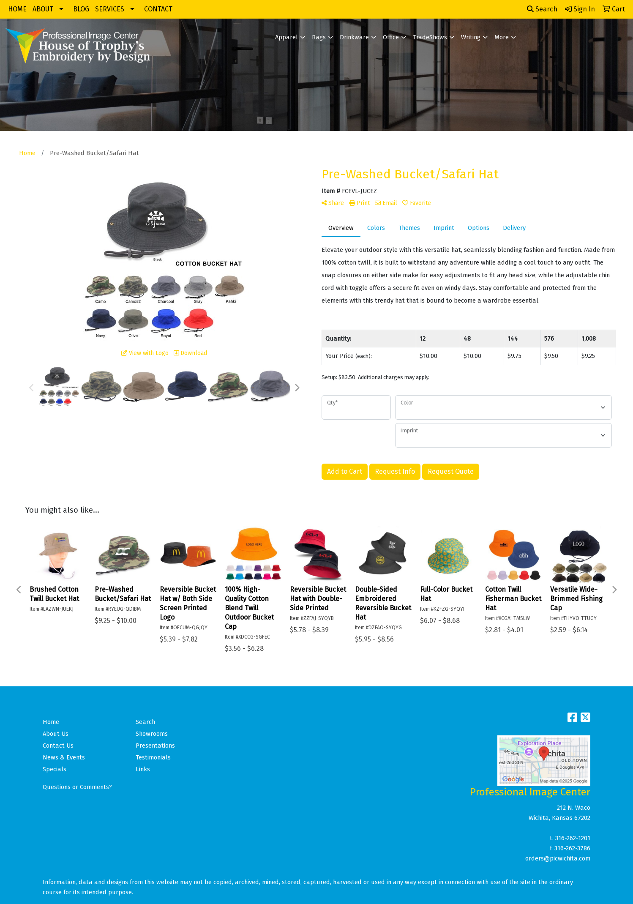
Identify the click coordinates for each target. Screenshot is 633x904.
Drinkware (354, 37)
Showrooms (152, 733)
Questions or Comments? (77, 787)
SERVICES (109, 9)
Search (542, 9)
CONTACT (158, 9)
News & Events (64, 757)
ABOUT (43, 9)
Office (391, 37)
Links (143, 769)
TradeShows (430, 37)
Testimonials (153, 757)
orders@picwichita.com (557, 858)
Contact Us (58, 745)
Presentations (155, 745)
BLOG (81, 9)
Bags (319, 37)
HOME (17, 9)
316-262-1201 (572, 838)
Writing (470, 37)
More (501, 37)
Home (51, 722)
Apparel (286, 37)
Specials (54, 769)
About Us (55, 733)
